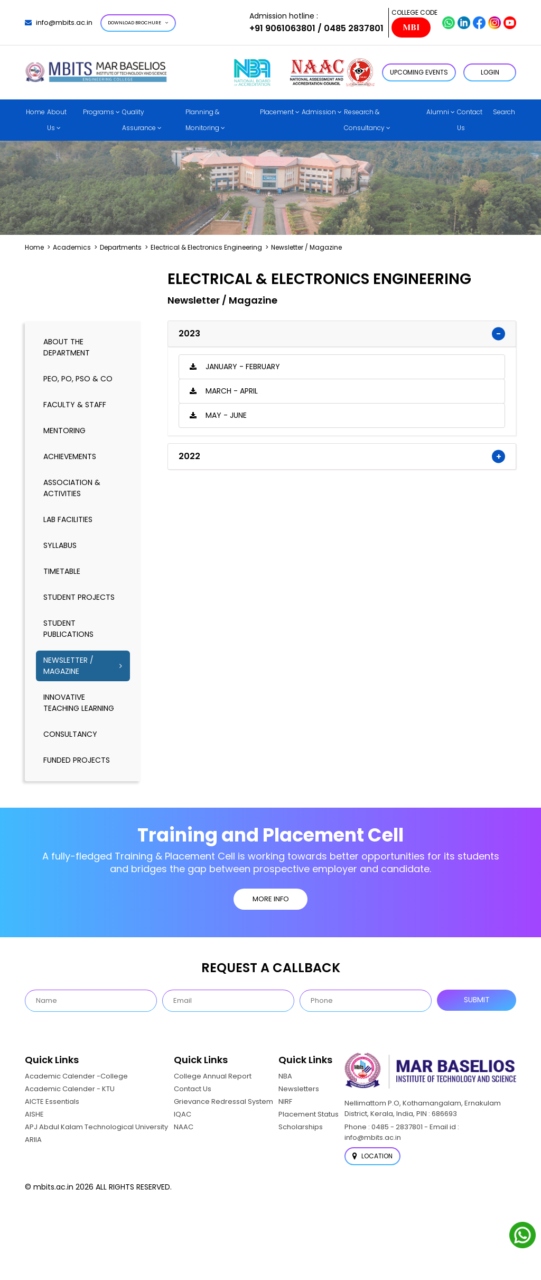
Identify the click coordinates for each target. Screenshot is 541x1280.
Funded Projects (76, 760)
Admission (319, 111)
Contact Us (469, 119)
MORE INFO (271, 899)
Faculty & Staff (74, 404)
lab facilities (67, 519)
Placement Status (308, 1114)
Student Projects (79, 597)
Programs (98, 111)
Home (35, 111)
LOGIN (490, 72)
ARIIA (33, 1140)
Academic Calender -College (76, 1076)
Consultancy (70, 734)
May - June (226, 415)
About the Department (66, 347)
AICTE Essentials (52, 1101)
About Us (57, 119)
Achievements (69, 456)
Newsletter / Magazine (68, 665)
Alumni (437, 111)
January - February (243, 366)
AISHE (34, 1114)
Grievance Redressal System (223, 1101)
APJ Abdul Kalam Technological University (96, 1127)
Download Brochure (138, 23)
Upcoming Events (419, 72)
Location (372, 1155)
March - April (232, 391)
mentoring (64, 430)
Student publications (68, 628)
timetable (61, 571)
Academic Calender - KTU (70, 1089)
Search (504, 111)
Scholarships (300, 1127)
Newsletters (298, 1089)
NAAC (183, 1127)
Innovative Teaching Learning (78, 703)
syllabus (60, 545)
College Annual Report (212, 1076)
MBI (411, 27)
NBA (285, 1076)
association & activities (71, 488)
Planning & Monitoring (202, 119)
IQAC (182, 1114)
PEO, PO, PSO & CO (78, 378)
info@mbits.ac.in (58, 22)
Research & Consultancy (364, 119)
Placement (277, 111)
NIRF (285, 1101)
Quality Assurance (139, 119)
